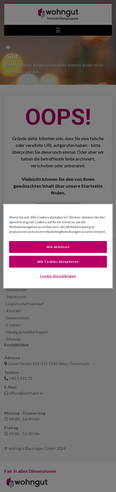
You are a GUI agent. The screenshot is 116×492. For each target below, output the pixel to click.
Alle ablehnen (58, 247)
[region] (58, 246)
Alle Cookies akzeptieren (58, 261)
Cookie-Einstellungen (58, 276)
